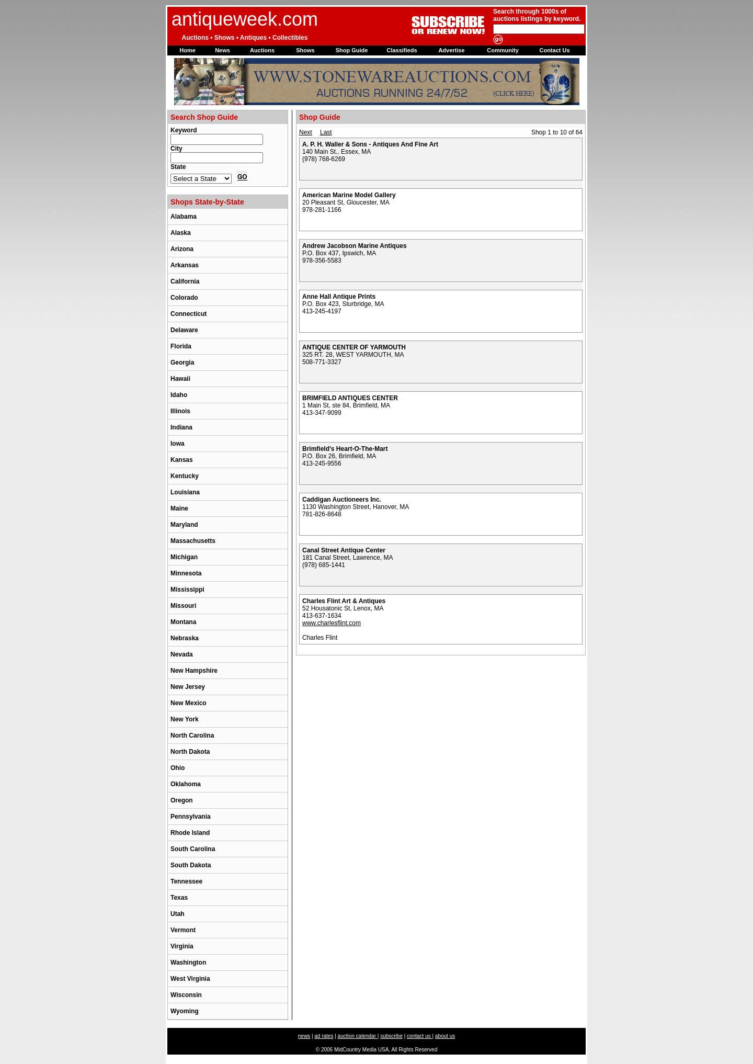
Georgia (182, 362)
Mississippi (187, 589)
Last (326, 132)
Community (503, 50)
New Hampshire (194, 670)
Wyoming (184, 1011)
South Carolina (192, 849)
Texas (179, 897)
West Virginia (190, 978)
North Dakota (190, 751)
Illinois (180, 411)
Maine (179, 508)
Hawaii (180, 378)
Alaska (180, 232)
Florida (180, 346)
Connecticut (188, 314)
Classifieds (401, 50)
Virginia (181, 946)
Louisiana (185, 492)
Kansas (181, 459)
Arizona (181, 249)
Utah (177, 914)
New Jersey (187, 687)
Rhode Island (190, 832)
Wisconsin (186, 995)
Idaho (178, 395)
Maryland (184, 524)
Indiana (181, 427)
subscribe (391, 1036)
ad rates (323, 1036)
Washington (188, 962)
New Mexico (188, 703)
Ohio (177, 768)
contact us (419, 1036)
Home (187, 50)
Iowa (177, 443)
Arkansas (184, 265)
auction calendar (358, 1036)
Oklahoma (185, 784)
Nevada (181, 654)
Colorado (184, 297)
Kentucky (184, 476)
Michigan (184, 557)
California (184, 281)
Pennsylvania (190, 816)
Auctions (262, 50)
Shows (305, 50)
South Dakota (190, 865)
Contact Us (554, 50)
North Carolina (192, 735)
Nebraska (184, 638)
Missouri (183, 605)
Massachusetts (192, 541)
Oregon (181, 800)
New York (184, 719)
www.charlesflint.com (331, 623)
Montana (183, 622)
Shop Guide (352, 50)
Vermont (183, 930)
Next (305, 132)
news (304, 1036)
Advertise (451, 50)
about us (445, 1036)
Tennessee (186, 881)
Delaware (184, 330)
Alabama (183, 216)
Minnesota (185, 573)
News (222, 50)
